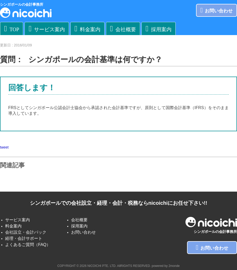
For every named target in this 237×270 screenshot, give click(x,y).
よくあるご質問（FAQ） (27, 244)
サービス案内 (47, 28)
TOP (11, 28)
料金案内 (87, 28)
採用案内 (159, 28)
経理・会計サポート (23, 238)
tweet (4, 147)
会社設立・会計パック (25, 232)
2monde (174, 266)
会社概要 (123, 28)
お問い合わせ (216, 10)
